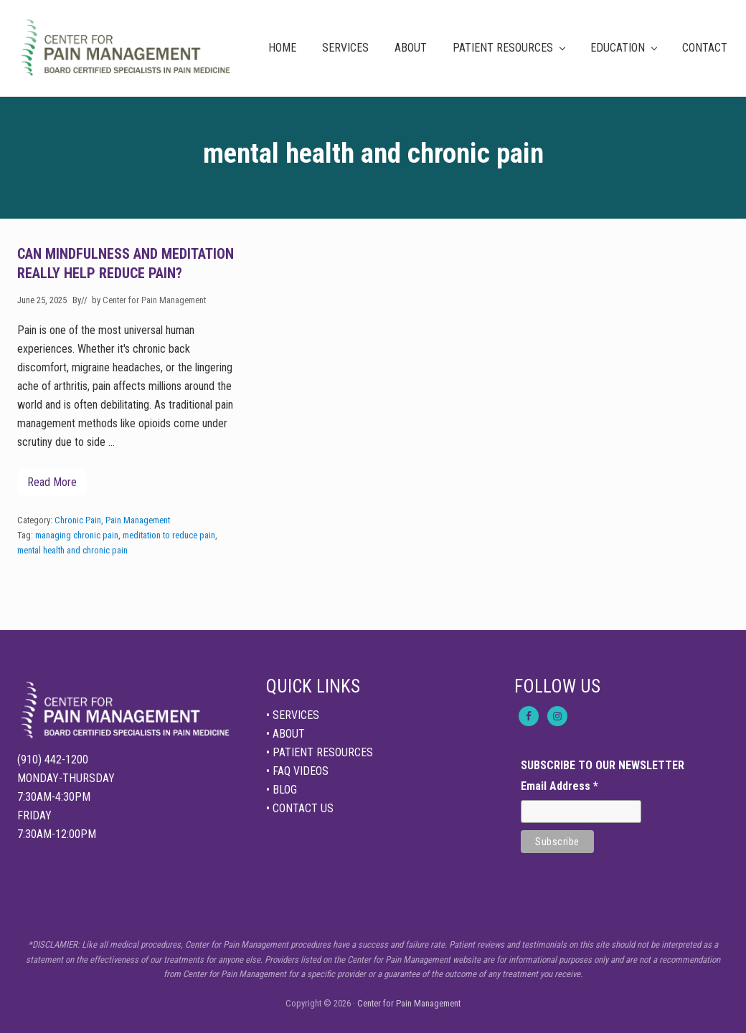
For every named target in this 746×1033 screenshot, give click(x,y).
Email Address (559, 786)
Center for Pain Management (409, 1003)
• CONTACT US (300, 808)
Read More (52, 485)
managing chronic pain (76, 535)
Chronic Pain (78, 520)
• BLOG (281, 789)
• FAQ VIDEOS (297, 771)
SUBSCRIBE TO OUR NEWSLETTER (602, 765)
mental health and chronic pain (72, 550)
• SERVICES (292, 715)
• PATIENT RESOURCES (319, 752)
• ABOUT (285, 734)
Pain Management (137, 520)
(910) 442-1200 (52, 759)
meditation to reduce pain (169, 535)
